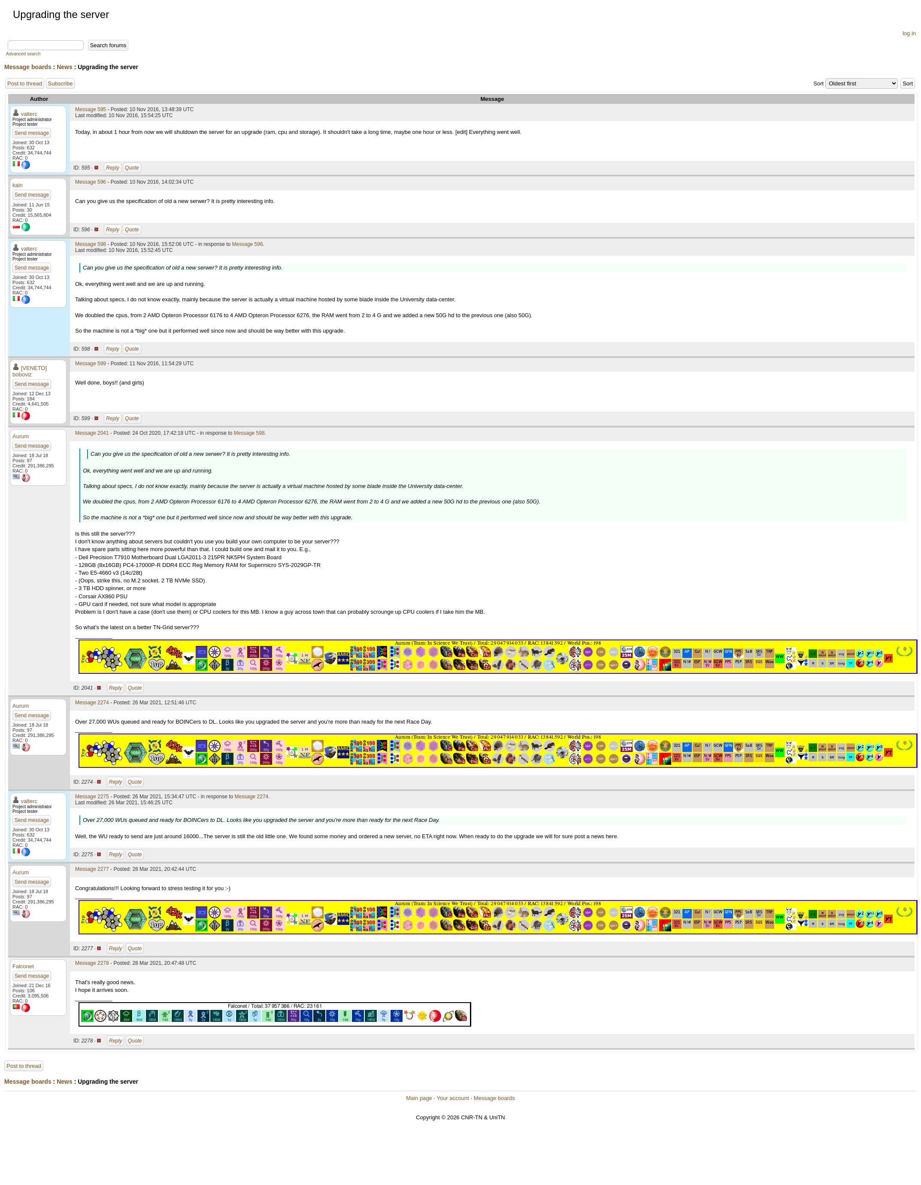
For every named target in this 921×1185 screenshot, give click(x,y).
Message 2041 (92, 433)
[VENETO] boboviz (29, 371)
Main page (419, 1098)
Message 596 (90, 182)
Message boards (28, 67)
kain (17, 185)
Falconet (23, 966)
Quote (132, 168)
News (65, 67)
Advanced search (23, 54)
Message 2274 (92, 703)
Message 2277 (92, 869)
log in (909, 33)
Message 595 (90, 109)
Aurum (20, 436)
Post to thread (24, 83)
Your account (452, 1098)
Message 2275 (92, 797)
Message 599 (90, 364)
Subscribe (60, 83)
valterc (29, 114)
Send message (32, 133)
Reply (112, 168)
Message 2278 (92, 963)
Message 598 (90, 244)
